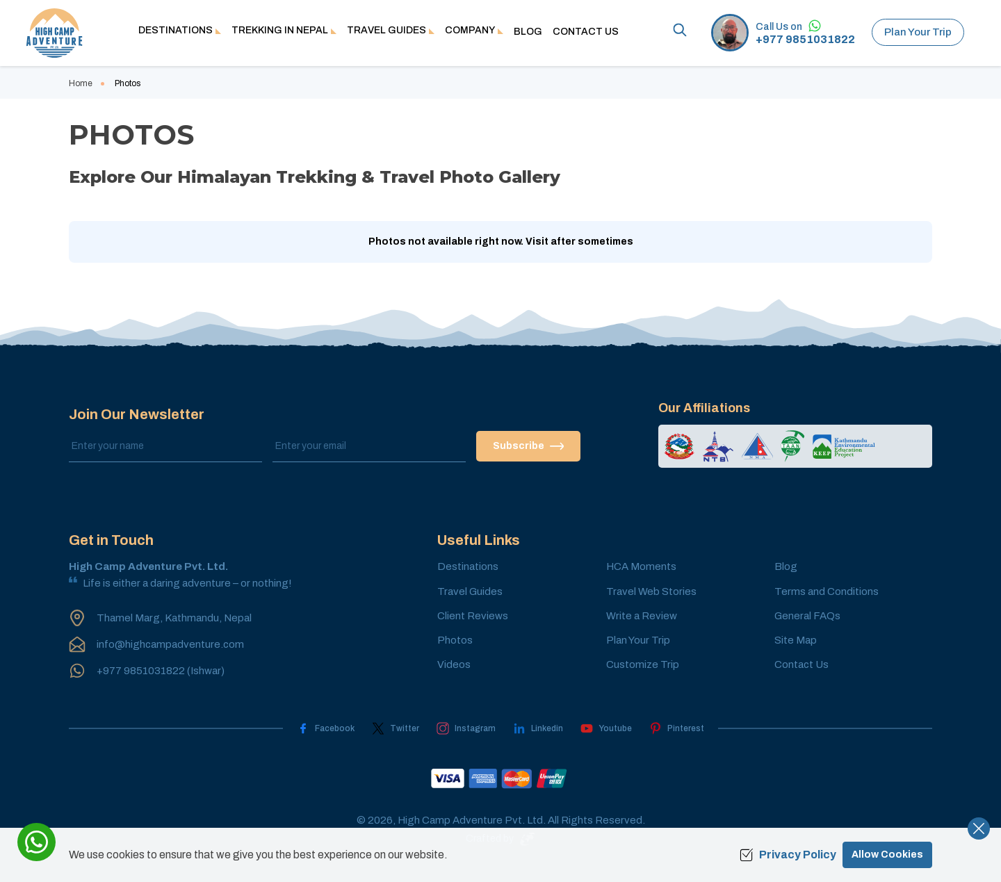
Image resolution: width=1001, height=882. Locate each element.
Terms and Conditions (826, 591)
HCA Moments (641, 566)
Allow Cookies (887, 854)
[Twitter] (395, 728)
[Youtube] (606, 728)
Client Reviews (472, 615)
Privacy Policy (788, 855)
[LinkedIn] (538, 728)
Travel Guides (470, 591)
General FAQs (807, 615)
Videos (454, 664)
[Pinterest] (676, 728)
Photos (455, 640)
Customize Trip (642, 664)
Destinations (467, 566)
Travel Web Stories (651, 591)
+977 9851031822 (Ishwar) (161, 670)
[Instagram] (466, 728)
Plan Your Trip (918, 32)
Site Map (795, 640)
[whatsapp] (36, 842)
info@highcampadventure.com (170, 644)
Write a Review (641, 615)
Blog (528, 31)
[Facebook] (326, 728)
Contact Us (586, 31)
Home (80, 83)
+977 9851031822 (805, 39)
